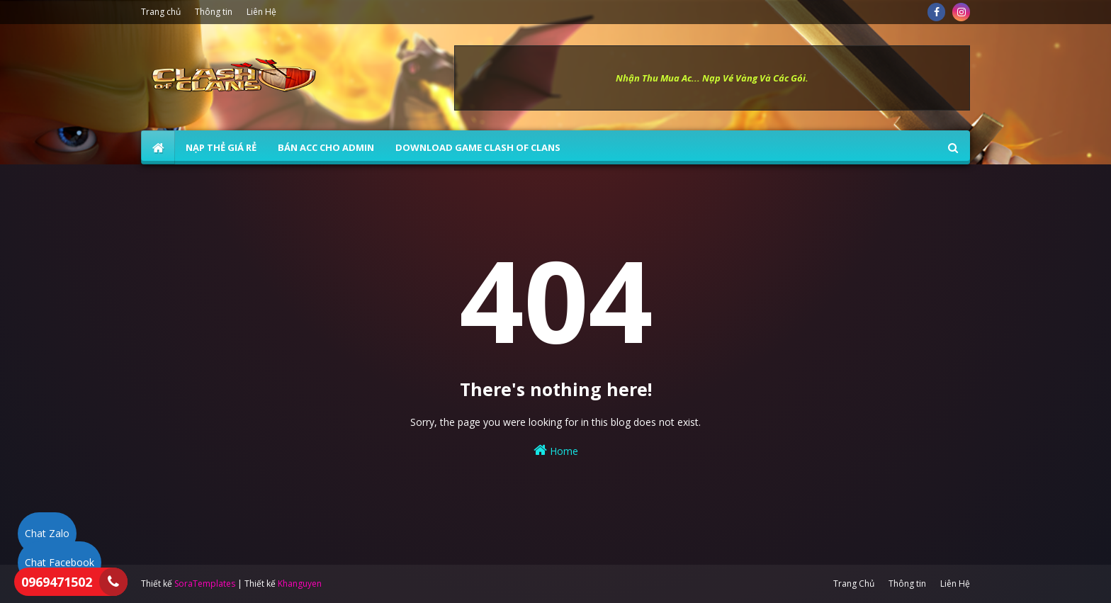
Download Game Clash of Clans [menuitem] (477, 147)
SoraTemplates (204, 583)
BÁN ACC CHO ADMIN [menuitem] (326, 147)
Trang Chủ (853, 583)
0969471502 (56, 581)
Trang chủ (161, 12)
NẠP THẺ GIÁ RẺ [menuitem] (221, 147)
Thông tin (213, 12)
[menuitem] (158, 147)
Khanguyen (300, 583)
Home (556, 450)
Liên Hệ (261, 12)
